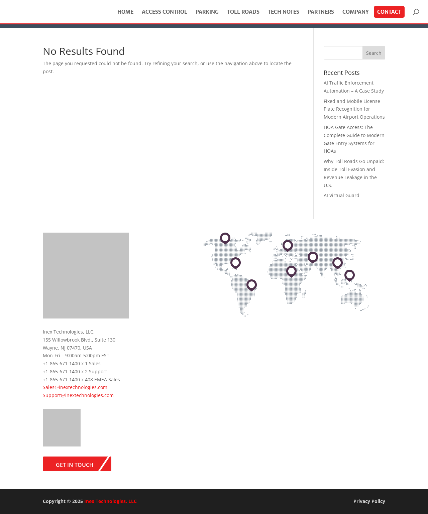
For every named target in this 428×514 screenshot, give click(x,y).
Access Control (164, 11)
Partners (321, 11)
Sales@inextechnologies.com (75, 387)
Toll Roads (243, 11)
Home (125, 11)
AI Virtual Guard (341, 195)
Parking (207, 11)
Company (355, 11)
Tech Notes (283, 11)
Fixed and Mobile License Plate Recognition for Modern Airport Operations (354, 109)
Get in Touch (74, 465)
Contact (389, 11)
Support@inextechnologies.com (78, 395)
